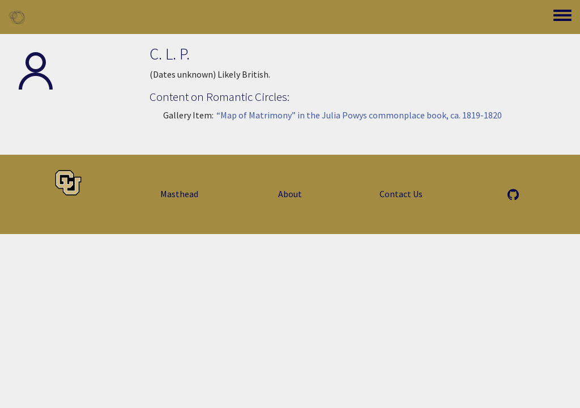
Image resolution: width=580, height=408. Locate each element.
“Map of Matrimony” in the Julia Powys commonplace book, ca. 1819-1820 (358, 115)
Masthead (179, 193)
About (290, 193)
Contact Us (401, 193)
